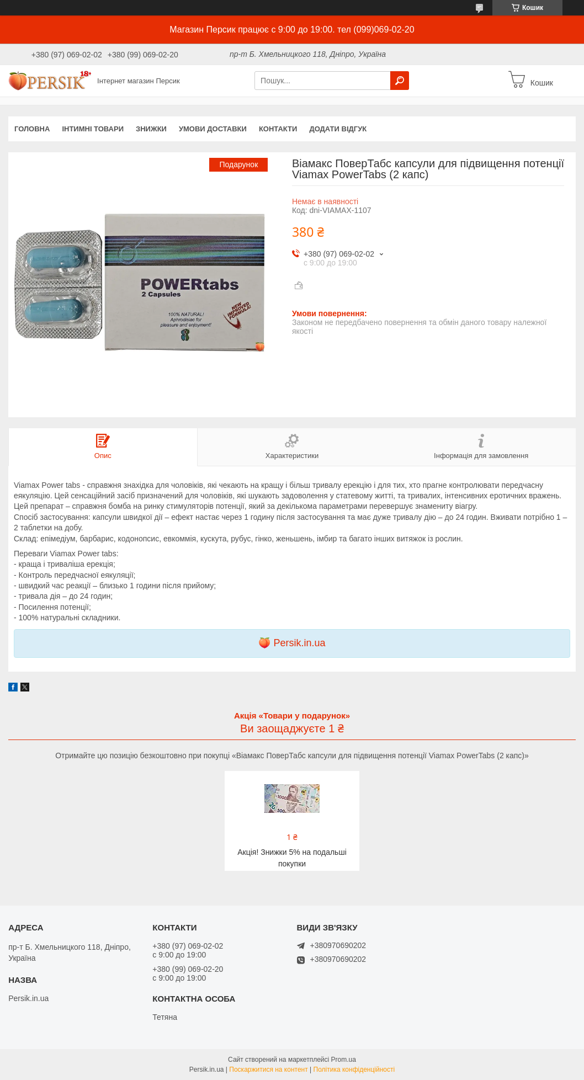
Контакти (278, 129)
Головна (32, 129)
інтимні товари (93, 129)
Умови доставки (213, 129)
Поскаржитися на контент (268, 1069)
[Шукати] (399, 80)
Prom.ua (343, 1059)
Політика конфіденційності (354, 1069)
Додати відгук (338, 129)
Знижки (151, 129)
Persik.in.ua (299, 642)
